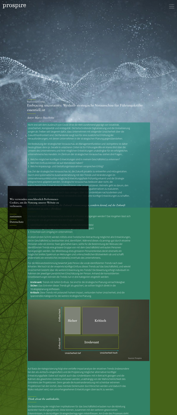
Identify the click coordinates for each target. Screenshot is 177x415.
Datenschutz (17, 222)
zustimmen (16, 216)
